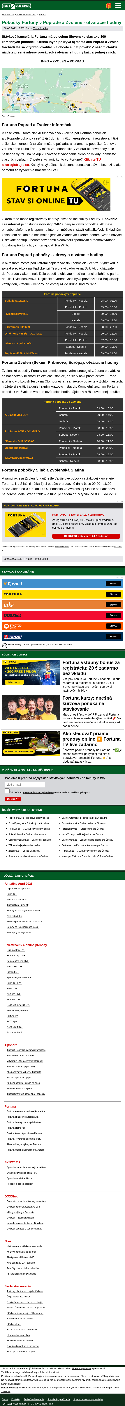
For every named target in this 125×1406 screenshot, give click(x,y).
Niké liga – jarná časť (17, 899)
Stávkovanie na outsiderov (20, 1340)
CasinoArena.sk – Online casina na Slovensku (84, 823)
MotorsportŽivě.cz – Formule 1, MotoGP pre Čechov (87, 856)
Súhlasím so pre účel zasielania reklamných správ (50, 792)
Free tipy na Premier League (21, 1351)
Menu (118, 5)
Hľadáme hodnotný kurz (18, 1335)
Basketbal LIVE (14, 1032)
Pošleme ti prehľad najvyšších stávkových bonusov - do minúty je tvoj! (56, 778)
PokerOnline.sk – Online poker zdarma (27, 834)
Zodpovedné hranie (89, 1387)
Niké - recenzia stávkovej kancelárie (24, 1246)
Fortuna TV (12, 1016)
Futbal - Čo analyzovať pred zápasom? (26, 1307)
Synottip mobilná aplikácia (19, 1178)
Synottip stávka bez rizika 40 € (22, 1173)
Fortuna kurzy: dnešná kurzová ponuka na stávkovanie (87, 703)
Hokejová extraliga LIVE (18, 1005)
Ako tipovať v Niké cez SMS (20, 1257)
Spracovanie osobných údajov (88, 1399)
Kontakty (15, 1399)
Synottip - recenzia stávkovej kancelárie (26, 1167)
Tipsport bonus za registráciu (21, 1055)
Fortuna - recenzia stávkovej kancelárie (26, 1111)
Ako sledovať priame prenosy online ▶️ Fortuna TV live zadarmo (92, 739)
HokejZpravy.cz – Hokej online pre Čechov (82, 834)
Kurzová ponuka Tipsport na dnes (23, 1083)
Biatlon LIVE (13, 972)
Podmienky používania (58, 1399)
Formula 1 (12, 894)
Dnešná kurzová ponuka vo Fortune (24, 1133)
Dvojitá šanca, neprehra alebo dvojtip (25, 1302)
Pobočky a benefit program (20, 1184)
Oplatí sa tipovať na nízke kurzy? (23, 1346)
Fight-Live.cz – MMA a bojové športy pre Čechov (85, 851)
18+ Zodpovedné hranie (15, 1404)
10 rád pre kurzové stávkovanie (22, 1329)
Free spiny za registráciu (19, 932)
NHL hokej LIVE (14, 966)
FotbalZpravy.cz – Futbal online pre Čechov (83, 829)
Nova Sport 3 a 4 (15, 1027)
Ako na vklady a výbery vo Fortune (24, 1144)
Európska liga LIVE (16, 955)
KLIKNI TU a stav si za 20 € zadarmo (86, 536)
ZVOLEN (59, 61)
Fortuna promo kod (16, 1128)
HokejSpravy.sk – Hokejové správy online (28, 818)
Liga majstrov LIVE (16, 950)
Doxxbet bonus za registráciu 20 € (23, 1207)
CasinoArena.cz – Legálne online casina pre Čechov (87, 840)
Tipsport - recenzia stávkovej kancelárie (26, 1050)
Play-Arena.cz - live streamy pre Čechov (28, 856)
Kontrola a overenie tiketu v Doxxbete (25, 1223)
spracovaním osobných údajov (38, 792)
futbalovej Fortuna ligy (18, 245)
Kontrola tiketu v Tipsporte (19, 1088)
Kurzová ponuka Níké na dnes (21, 1252)
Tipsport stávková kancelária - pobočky (26, 1094)
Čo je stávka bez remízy (18, 1296)
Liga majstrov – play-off (18, 888)
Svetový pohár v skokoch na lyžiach (24, 921)
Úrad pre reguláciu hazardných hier (61, 1387)
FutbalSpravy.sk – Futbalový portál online (28, 823)
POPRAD (77, 61)
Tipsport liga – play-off (17, 905)
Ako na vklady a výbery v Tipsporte (24, 1072)
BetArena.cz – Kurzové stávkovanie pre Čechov (85, 845)
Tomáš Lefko (40, 28)
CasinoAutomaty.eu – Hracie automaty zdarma (84, 818)
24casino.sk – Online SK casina (24, 851)
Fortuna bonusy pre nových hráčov (24, 1122)
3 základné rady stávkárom (20, 1318)
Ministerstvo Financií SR (31, 1387)
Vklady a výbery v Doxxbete (20, 1212)
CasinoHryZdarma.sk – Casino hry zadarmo (29, 840)
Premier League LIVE (17, 1010)
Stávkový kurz (14, 1324)
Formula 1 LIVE (14, 983)
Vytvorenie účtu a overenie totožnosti (25, 1061)
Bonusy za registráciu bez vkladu (23, 927)
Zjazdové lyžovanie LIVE (19, 977)
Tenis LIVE (12, 988)
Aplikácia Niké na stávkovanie (21, 1274)
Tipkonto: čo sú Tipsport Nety (21, 1066)
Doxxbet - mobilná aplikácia (20, 1217)
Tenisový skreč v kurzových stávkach (25, 1291)
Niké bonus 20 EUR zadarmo (21, 1263)
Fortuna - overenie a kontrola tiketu (24, 1139)
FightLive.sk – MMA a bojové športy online (29, 829)
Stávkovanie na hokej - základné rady (25, 1313)
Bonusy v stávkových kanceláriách (24, 910)
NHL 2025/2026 (14, 916)
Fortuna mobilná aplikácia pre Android (25, 1150)
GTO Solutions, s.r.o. (43, 1404)
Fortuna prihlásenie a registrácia (22, 1117)
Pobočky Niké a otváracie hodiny (23, 1268)
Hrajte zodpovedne (62, 546)
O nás (5, 1399)
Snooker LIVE (13, 999)
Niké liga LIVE (14, 994)
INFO (45, 61)
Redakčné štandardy (34, 1399)
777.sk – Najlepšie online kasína (24, 845)
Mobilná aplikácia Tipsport (19, 1077)
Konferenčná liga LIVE (18, 961)
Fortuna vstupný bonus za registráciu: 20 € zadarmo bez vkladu (91, 668)
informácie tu (53, 1372)
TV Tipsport (12, 1021)
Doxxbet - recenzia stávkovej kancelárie (26, 1201)
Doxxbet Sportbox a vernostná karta (24, 1228)
